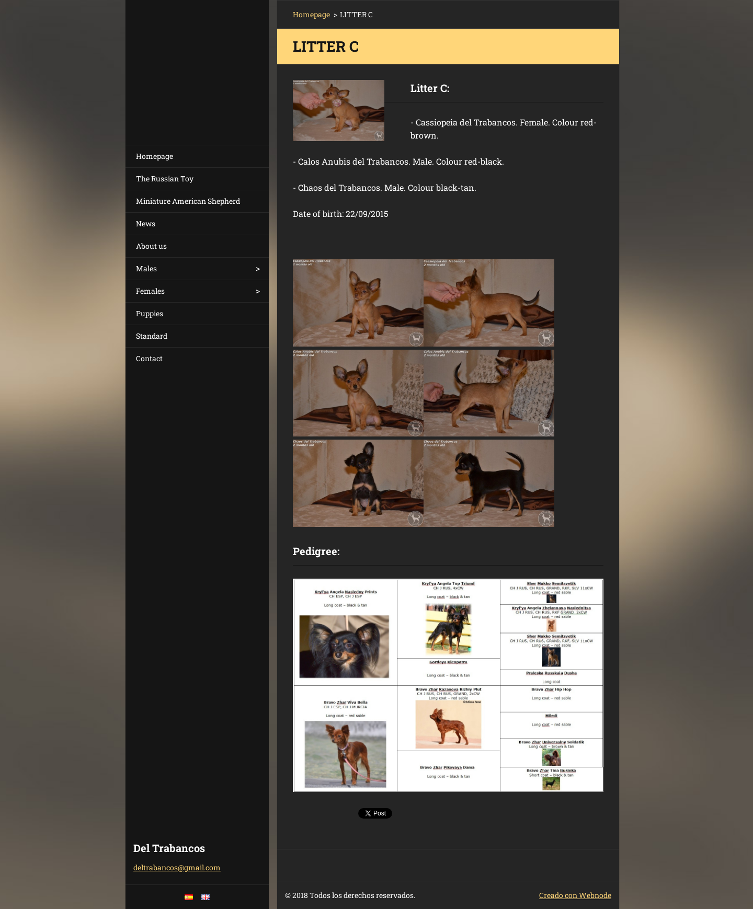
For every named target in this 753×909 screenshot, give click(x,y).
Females (150, 291)
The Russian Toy (164, 178)
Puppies (149, 313)
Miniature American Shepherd (188, 201)
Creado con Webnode (575, 895)
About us (151, 246)
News (145, 223)
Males (146, 268)
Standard (151, 336)
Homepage (154, 156)
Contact (149, 358)
